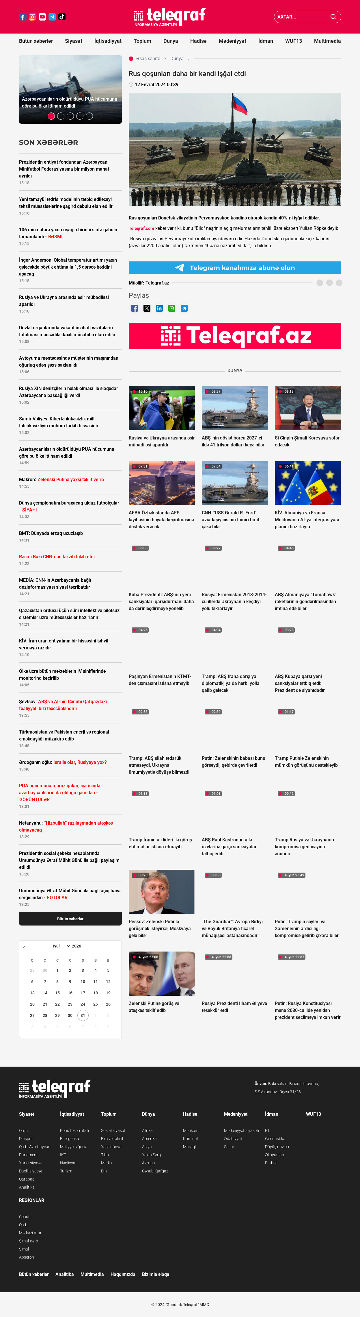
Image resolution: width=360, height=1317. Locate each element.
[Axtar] (333, 17)
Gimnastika (275, 1138)
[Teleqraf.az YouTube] (42, 17)
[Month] (61, 946)
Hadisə (198, 41)
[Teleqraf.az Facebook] (23, 17)
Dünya (170, 41)
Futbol (271, 1163)
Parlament (28, 1154)
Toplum (142, 41)
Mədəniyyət (232, 41)
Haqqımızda (123, 1274)
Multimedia (327, 41)
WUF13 (293, 41)
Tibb (105, 1154)
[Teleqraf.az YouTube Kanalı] (235, 335)
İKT (63, 1154)
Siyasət (73, 41)
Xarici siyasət (31, 1163)
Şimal (24, 1249)
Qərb (23, 1224)
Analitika (27, 1187)
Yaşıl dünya (111, 1146)
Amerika (149, 1138)
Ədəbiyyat (233, 1138)
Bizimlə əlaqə (155, 1274)
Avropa (148, 1163)
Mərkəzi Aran (30, 1233)
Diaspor (26, 1138)
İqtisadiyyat (108, 41)
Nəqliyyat (68, 1163)
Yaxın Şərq (151, 1154)
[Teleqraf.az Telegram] (52, 17)
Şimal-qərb (28, 1241)
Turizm (66, 1171)
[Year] (80, 946)
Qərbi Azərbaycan (35, 1146)
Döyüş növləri (277, 1146)
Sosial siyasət (113, 1130)
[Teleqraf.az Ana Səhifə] (170, 17)
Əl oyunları (274, 1154)
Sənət (229, 1146)
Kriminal (190, 1138)
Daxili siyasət (30, 1171)
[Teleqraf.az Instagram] (32, 17)
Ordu (23, 1130)
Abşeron (26, 1257)
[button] (51, 116)
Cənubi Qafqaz (155, 1171)
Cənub (25, 1216)
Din (104, 1171)
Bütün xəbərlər (36, 41)
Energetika (69, 1138)
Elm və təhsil (112, 1138)
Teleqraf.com (141, 228)
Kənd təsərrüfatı (74, 1130)
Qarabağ (27, 1179)
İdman (265, 41)
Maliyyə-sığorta (73, 1146)
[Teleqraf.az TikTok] (62, 17)
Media (106, 1163)
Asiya (147, 1146)
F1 (267, 1130)
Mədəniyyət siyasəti (241, 1130)
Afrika (147, 1130)
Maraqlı (190, 1146)
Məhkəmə (191, 1130)
